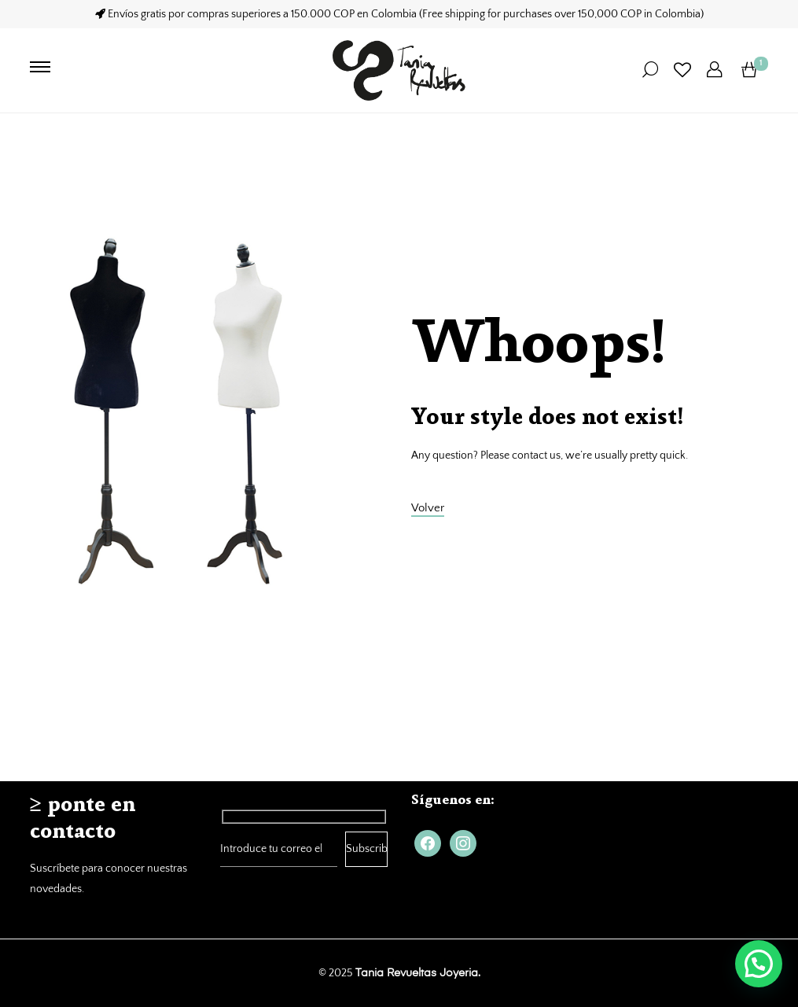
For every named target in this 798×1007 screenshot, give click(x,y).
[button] (758, 963)
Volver (427, 508)
